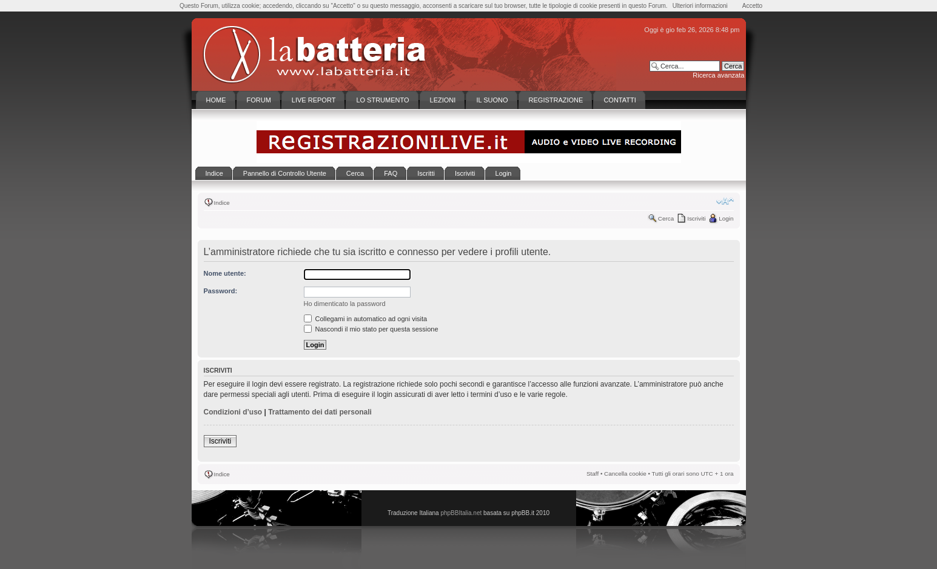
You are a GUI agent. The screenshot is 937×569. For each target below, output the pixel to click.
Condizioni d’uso (233, 412)
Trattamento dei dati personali (320, 412)
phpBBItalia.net (461, 513)
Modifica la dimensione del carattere (725, 201)
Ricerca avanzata (718, 75)
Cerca (666, 218)
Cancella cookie (625, 473)
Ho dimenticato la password (345, 303)
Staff (592, 473)
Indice (222, 202)
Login (726, 218)
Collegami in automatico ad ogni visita (366, 318)
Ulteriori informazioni (700, 5)
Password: (221, 290)
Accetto (752, 5)
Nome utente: (225, 273)
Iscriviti (696, 218)
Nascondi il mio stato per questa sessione (371, 329)
